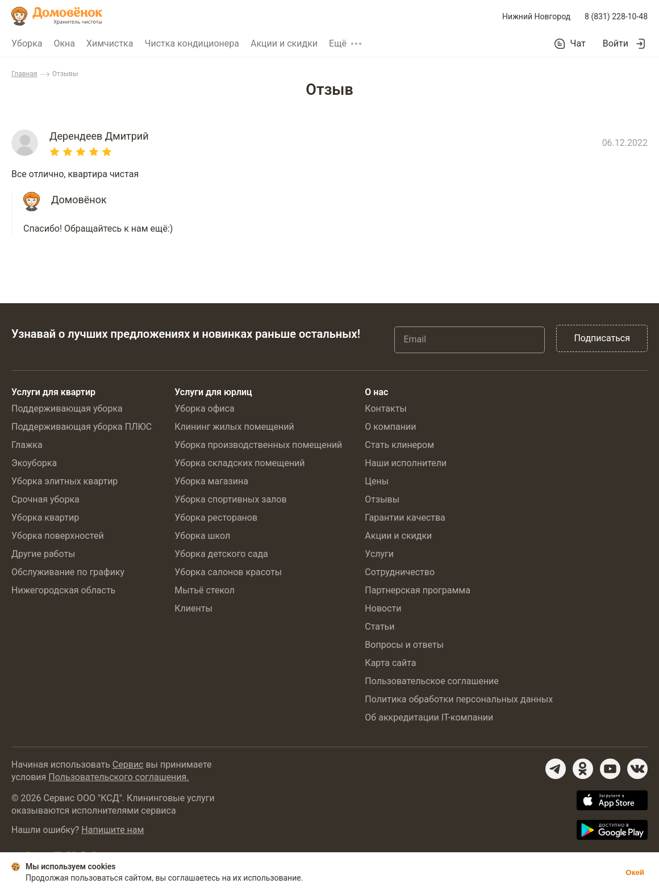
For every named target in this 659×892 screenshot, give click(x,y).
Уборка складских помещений (239, 463)
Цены (377, 481)
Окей (634, 872)
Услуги (379, 553)
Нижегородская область (63, 590)
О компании (390, 426)
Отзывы (382, 499)
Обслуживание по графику (67, 572)
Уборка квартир (45, 517)
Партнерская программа (417, 590)
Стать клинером (399, 444)
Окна (64, 43)
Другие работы (43, 553)
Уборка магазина (211, 481)
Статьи (379, 626)
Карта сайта (390, 663)
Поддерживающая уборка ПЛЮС (81, 426)
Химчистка (110, 43)
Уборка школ (202, 535)
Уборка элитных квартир (64, 481)
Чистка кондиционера (191, 43)
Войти (615, 43)
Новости (383, 608)
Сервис (128, 764)
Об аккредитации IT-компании (429, 717)
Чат (578, 44)
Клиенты (193, 608)
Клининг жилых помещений (234, 426)
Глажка (27, 444)
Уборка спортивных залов (230, 499)
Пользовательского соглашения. (118, 777)
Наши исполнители (406, 463)
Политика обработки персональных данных (459, 699)
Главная (24, 74)
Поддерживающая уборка (67, 408)
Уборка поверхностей (57, 535)
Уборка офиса (204, 408)
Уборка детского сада (221, 553)
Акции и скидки (284, 43)
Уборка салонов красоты (228, 572)
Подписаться (602, 338)
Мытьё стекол (204, 590)
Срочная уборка (45, 499)
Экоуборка (34, 463)
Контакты (385, 408)
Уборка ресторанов (215, 517)
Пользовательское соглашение (432, 681)
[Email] (469, 339)
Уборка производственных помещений (258, 444)
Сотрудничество (400, 572)
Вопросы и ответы (404, 644)
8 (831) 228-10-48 (616, 16)
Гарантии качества (405, 517)
